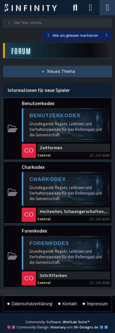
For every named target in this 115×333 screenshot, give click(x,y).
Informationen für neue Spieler (39, 90)
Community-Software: (57, 322)
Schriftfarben (53, 275)
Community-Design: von (57, 327)
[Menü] (107, 7)
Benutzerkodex (38, 103)
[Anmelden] (90, 7)
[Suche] (75, 8)
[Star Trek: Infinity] (30, 8)
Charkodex (33, 167)
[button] (106, 35)
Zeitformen (51, 148)
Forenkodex (34, 230)
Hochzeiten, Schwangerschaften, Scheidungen (74, 211)
